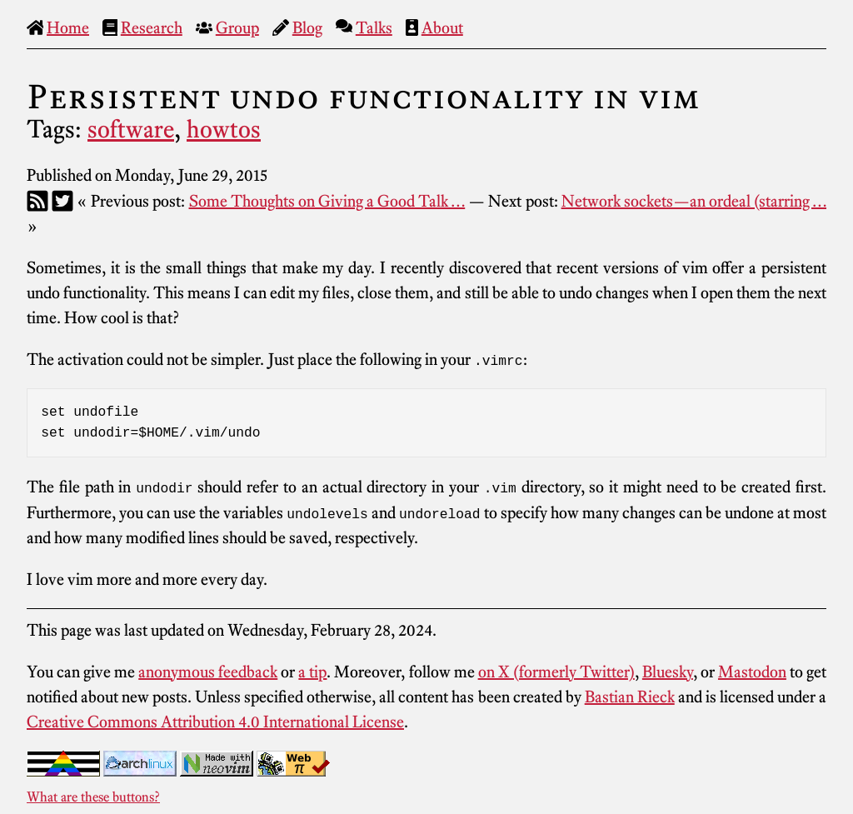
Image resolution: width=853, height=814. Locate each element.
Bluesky (667, 671)
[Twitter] (62, 201)
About (442, 27)
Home (68, 27)
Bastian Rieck (630, 696)
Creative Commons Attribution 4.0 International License (215, 721)
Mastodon (752, 671)
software (130, 129)
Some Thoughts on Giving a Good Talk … (327, 201)
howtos (224, 129)
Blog (307, 27)
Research (151, 27)
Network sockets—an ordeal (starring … (693, 201)
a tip (312, 671)
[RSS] (37, 201)
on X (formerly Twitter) (556, 671)
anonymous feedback (207, 671)
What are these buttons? (93, 795)
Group (237, 27)
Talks (374, 27)
